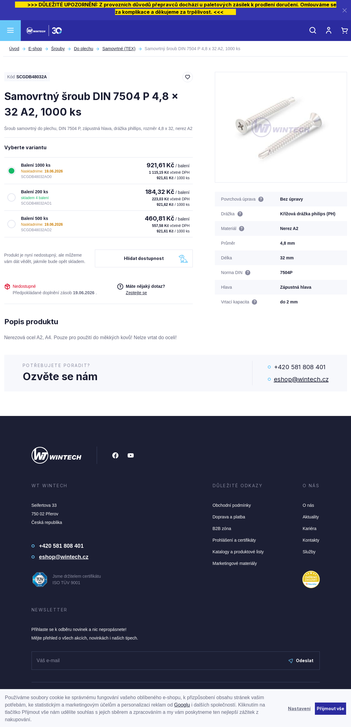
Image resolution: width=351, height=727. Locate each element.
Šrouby (58, 48)
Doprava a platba (229, 516)
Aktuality (311, 516)
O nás (308, 505)
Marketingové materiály (235, 563)
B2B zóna (222, 528)
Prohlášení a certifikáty (234, 540)
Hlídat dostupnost (144, 258)
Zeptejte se (136, 292)
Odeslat (301, 660)
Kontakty (311, 540)
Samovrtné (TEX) (118, 48)
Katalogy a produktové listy (238, 551)
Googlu (182, 704)
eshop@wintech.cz (301, 379)
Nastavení (299, 708)
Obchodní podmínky (232, 505)
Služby (309, 551)
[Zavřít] (344, 10)
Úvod (14, 48)
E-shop (35, 48)
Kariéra (309, 528)
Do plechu (83, 48)
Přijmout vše (330, 708)
